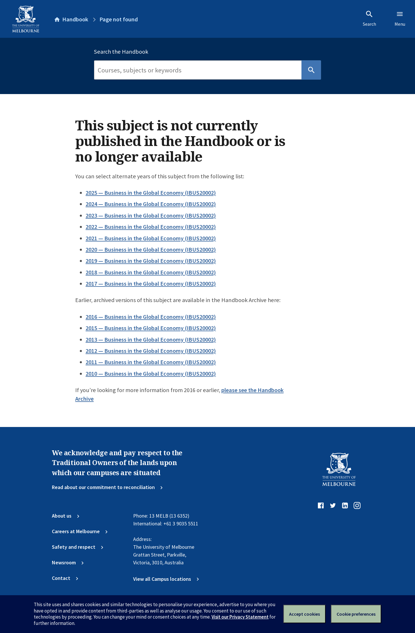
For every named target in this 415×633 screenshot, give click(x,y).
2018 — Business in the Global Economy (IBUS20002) (151, 272)
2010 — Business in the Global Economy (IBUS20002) (151, 373)
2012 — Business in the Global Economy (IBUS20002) (151, 351)
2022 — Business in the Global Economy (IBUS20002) (151, 227)
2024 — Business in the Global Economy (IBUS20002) (151, 204)
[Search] (197, 70)
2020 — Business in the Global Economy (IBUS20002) (151, 249)
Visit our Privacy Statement (240, 617)
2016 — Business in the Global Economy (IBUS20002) (151, 317)
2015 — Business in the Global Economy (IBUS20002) (151, 328)
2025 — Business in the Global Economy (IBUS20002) (151, 192)
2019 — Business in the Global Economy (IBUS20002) (151, 261)
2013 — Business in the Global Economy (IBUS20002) (151, 339)
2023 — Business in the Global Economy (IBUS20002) (151, 215)
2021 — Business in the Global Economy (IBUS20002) (151, 238)
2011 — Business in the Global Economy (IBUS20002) (151, 362)
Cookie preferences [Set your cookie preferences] (356, 614)
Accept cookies (304, 614)
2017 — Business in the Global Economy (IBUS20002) (151, 283)
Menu (400, 18)
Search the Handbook (121, 51)
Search (369, 18)
